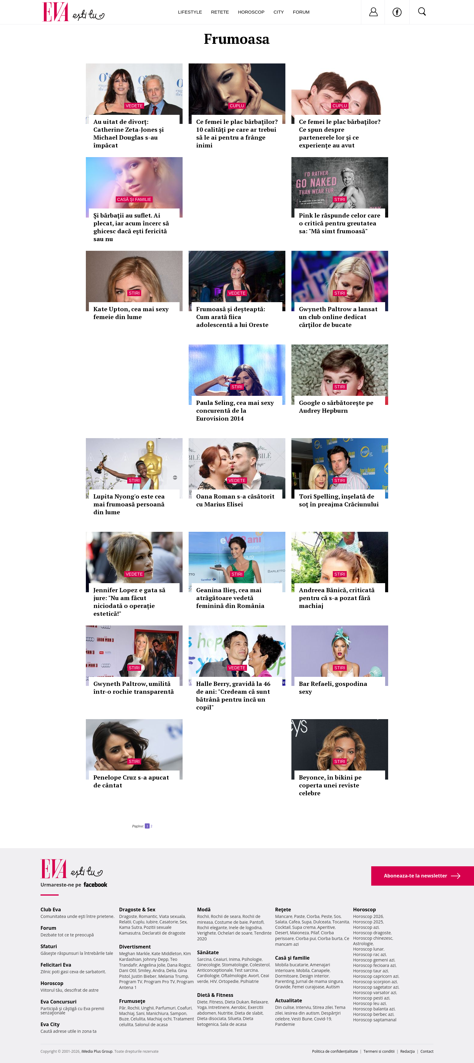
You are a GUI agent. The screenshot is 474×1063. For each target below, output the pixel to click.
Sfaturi (49, 946)
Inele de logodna (245, 927)
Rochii (133, 1008)
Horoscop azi (366, 927)
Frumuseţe (132, 1001)
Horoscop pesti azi (371, 998)
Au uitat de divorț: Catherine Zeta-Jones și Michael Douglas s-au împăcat (128, 133)
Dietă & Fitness (215, 995)
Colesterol (260, 965)
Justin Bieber (143, 976)
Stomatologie (235, 965)
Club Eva (51, 909)
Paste (299, 916)
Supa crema (304, 927)
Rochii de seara (226, 916)
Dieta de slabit (249, 1013)
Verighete (206, 933)
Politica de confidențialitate (335, 1051)
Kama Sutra (130, 927)
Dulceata (321, 922)
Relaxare (259, 1002)
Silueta (234, 1018)
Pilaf (315, 932)
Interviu (303, 1007)
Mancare (283, 916)
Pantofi (257, 922)
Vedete (134, 105)
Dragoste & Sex (137, 909)
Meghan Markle (134, 953)
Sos (337, 916)
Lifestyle (190, 12)
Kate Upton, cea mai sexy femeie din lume (131, 313)
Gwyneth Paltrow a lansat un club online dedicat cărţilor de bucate (338, 317)
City (279, 12)
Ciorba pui (306, 938)
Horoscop (251, 12)
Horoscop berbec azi (373, 1014)
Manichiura (157, 1013)
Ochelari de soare (235, 933)
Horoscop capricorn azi (375, 976)
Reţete (283, 909)
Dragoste (128, 916)
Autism (333, 987)
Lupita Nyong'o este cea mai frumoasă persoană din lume (129, 504)
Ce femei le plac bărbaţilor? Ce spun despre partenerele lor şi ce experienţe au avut (340, 133)
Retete (220, 12)
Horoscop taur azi (370, 971)
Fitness (216, 1002)
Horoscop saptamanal (374, 1020)
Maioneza (299, 932)
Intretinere (218, 1007)
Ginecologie (208, 965)
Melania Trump (173, 976)
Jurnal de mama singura (319, 981)
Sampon (178, 1013)
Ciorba (313, 916)
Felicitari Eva (56, 964)
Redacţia (407, 1051)
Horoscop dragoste (372, 932)
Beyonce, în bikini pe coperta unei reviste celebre (330, 785)
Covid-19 (322, 1019)
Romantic (148, 916)
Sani (140, 1013)
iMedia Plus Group (96, 1051)
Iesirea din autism (302, 1013)
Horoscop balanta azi (373, 1009)
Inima (234, 959)
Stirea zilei (323, 1007)
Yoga (202, 1007)
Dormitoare (286, 976)
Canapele (320, 970)
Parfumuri (166, 1008)
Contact (426, 1051)
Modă (204, 909)
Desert (281, 932)
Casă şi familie (134, 199)
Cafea (294, 922)
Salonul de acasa (151, 1024)
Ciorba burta (330, 938)
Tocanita (340, 922)
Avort (253, 975)
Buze (124, 1019)
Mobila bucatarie (291, 965)
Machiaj (127, 1013)
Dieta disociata (211, 1018)
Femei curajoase (308, 987)
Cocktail (283, 927)
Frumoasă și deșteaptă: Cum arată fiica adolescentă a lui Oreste (232, 317)
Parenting (284, 981)
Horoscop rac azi (369, 954)
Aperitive (326, 927)
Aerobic (238, 1007)
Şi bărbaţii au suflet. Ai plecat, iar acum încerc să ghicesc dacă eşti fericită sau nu (131, 227)
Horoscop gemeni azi (373, 960)
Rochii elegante (212, 927)
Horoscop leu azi (369, 1003)
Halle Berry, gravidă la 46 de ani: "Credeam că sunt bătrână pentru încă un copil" (233, 695)
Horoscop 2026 (368, 916)
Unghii (147, 1008)
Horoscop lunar (368, 949)
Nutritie (225, 1013)
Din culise (284, 1007)
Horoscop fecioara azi (374, 965)
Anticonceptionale (215, 970)
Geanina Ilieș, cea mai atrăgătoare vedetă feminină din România (230, 598)
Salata (281, 922)
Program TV (130, 981)
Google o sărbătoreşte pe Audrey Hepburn (336, 407)
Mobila (303, 970)
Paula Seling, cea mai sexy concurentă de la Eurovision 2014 (235, 410)
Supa (307, 922)
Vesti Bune (301, 1019)
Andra (159, 970)
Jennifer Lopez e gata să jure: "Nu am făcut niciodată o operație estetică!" (129, 602)
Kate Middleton (166, 953)
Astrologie (363, 943)
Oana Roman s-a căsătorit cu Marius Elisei (235, 500)
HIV (213, 981)
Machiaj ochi (159, 1019)
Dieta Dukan (237, 1002)
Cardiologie (208, 975)
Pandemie (285, 1024)
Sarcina (204, 959)
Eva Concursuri (58, 1001)
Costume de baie (231, 922)
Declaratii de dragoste (164, 933)
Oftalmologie (234, 975)
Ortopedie (229, 981)
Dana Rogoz (179, 965)
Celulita (138, 1019)
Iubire (151, 922)
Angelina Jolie (152, 965)
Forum (301, 12)
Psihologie (252, 959)
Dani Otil (127, 970)
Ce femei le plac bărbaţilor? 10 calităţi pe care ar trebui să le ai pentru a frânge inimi (237, 133)
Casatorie (168, 922)
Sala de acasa (233, 1024)
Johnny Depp (155, 959)
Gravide (283, 987)
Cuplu (237, 105)
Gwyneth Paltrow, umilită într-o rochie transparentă (133, 688)
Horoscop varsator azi (374, 992)
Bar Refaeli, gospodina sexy (333, 688)
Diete (202, 1002)
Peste (326, 916)
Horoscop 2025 (368, 922)
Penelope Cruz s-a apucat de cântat (131, 781)
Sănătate (208, 952)
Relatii (125, 922)
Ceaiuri (220, 959)
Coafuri (184, 1008)
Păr (122, 1008)
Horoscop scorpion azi (375, 981)
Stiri (339, 199)
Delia (171, 970)
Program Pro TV (159, 981)
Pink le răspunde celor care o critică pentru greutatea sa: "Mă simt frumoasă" (339, 223)
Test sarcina (246, 970)
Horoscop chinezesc (372, 938)
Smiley (144, 970)
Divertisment (135, 946)
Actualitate (288, 1000)
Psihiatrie (249, 981)
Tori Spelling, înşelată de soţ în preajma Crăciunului (339, 500)
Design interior (314, 976)
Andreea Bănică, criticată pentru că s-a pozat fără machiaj (337, 598)
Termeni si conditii (379, 1051)
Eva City (50, 1024)
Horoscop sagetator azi (375, 987)
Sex (183, 922)
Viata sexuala (172, 916)
